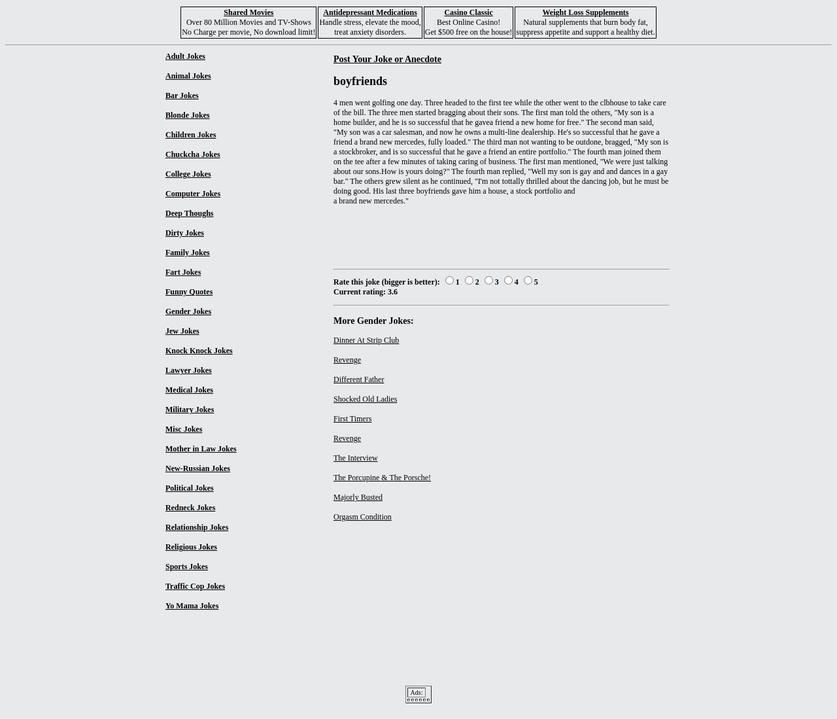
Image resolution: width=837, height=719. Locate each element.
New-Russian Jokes (197, 468)
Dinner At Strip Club (366, 340)
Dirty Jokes (184, 232)
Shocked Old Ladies (365, 399)
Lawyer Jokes (188, 370)
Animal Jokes (188, 75)
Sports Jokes (186, 566)
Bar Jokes (182, 95)
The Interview (355, 458)
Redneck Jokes (190, 507)
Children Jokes (190, 134)
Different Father (358, 379)
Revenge (347, 359)
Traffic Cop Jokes (195, 586)
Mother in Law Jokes (201, 448)
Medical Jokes (189, 390)
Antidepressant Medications (370, 12)
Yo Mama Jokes (191, 605)
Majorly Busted (358, 497)
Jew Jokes (182, 331)
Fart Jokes (183, 272)
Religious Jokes (191, 547)
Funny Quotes (189, 291)
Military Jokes (189, 409)
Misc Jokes (183, 429)
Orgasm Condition (362, 516)
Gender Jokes (188, 311)
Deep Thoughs (189, 213)
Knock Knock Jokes (199, 350)
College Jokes (188, 174)
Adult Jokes (185, 56)
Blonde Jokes (187, 115)
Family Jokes (187, 252)
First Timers (352, 418)
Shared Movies (248, 12)
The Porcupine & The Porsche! (382, 477)
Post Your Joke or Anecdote (387, 59)
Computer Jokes (192, 193)
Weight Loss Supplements (585, 12)
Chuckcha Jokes (192, 154)
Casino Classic (468, 12)
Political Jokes (189, 488)
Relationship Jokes (196, 527)
